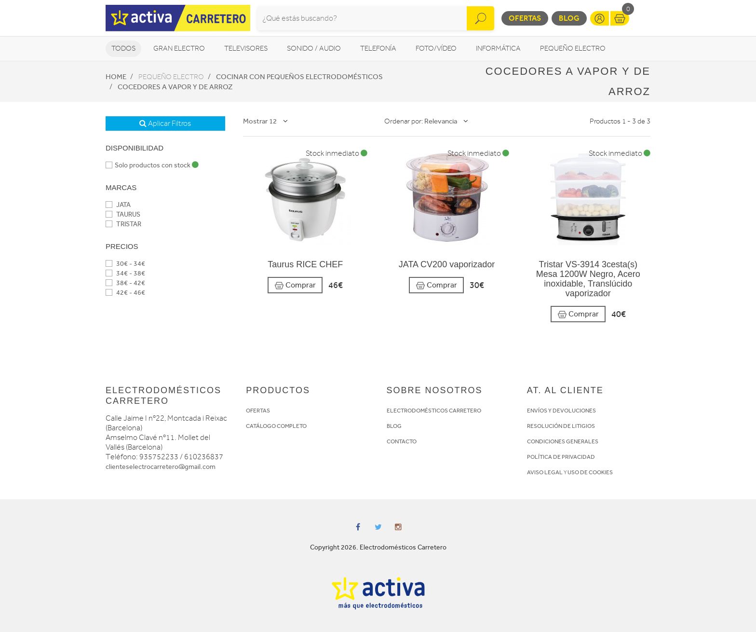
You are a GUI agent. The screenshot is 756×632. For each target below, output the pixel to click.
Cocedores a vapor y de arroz (175, 86)
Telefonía (378, 48)
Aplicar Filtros (165, 123)
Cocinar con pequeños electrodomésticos (299, 76)
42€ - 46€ (125, 293)
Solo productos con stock (152, 165)
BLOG (394, 426)
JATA (118, 205)
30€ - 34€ (125, 264)
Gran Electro (179, 48)
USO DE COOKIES (590, 472)
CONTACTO (402, 441)
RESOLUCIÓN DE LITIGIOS (561, 426)
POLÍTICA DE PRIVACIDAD (561, 456)
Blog (569, 18)
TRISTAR (123, 224)
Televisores (246, 48)
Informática (498, 48)
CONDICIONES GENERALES (562, 441)
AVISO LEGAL (545, 472)
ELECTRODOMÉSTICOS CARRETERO (434, 410)
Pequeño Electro (573, 48)
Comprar (295, 285)
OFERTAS (258, 410)
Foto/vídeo (436, 48)
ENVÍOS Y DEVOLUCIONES (561, 410)
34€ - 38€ (125, 273)
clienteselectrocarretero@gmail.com (161, 467)
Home (116, 76)
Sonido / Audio (314, 48)
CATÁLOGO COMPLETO (276, 426)
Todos (123, 48)
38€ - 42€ (125, 283)
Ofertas (525, 18)
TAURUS (123, 214)
